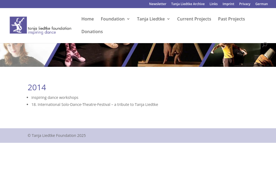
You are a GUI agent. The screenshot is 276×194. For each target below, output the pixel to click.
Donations (92, 32)
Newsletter (157, 4)
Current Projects (194, 19)
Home (87, 19)
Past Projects (231, 19)
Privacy (244, 4)
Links (213, 4)
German (261, 4)
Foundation (113, 19)
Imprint (228, 4)
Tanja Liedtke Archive (188, 4)
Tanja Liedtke (151, 19)
